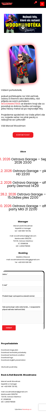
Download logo (7, 357)
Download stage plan (9, 350)
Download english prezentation (13, 360)
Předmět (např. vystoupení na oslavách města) (18, 296)
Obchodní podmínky (9, 367)
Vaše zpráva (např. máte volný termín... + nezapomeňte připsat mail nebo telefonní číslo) (21, 308)
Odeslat (9, 328)
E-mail (5, 285)
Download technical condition (13, 355)
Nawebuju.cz (26, 409)
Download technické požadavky (13, 352)
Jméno (5, 274)
